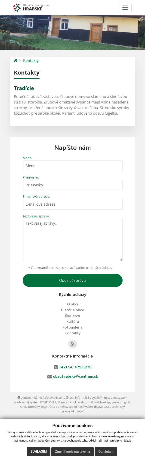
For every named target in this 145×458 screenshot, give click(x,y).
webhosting (102, 402)
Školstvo (72, 316)
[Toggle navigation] (125, 7)
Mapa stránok (67, 402)
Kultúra (72, 321)
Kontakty (31, 60)
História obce (72, 310)
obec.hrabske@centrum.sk (75, 376)
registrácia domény (54, 407)
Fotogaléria (72, 327)
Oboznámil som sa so (70, 267)
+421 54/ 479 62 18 (75, 367)
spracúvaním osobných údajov (88, 267)
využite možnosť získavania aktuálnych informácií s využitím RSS (63, 397)
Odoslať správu (72, 280)
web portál (85, 402)
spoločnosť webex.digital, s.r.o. (89, 407)
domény (34, 407)
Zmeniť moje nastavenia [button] (72, 451)
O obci (72, 304)
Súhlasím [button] (39, 451)
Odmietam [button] (105, 451)
